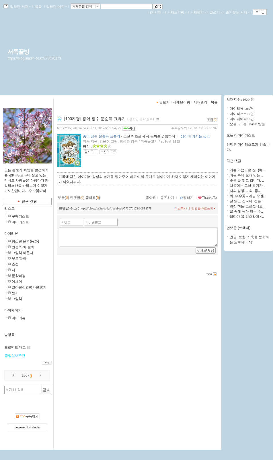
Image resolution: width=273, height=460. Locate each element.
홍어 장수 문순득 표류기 (101, 136)
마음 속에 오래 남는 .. (246, 175)
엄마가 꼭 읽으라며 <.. (247, 217)
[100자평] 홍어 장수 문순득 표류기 (95, 118)
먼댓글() (77, 198)
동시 (15, 293)
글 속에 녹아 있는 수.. (246, 211)
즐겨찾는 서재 (237, 12)
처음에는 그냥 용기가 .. (248, 186)
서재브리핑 (177, 12)
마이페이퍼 (13, 310)
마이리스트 (20, 222)
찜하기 (187, 198)
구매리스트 (20, 216)
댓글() (212, 120)
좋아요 (151, 198)
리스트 (9, 209)
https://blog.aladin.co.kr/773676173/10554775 (89, 128)
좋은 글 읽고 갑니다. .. (247, 180)
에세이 (17, 282)
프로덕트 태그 (15, 347)
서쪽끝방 (18, 52)
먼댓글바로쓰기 (204, 208)
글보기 (164, 102)
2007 (26, 376)
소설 (15, 264)
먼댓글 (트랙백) (238, 228)
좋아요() (92, 198)
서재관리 (198, 12)
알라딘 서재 (20, 7)
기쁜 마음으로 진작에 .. (248, 170)
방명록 (9, 335)
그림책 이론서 (22, 253)
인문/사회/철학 (23, 247)
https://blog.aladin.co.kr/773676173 (34, 58)
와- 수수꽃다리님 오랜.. (248, 196)
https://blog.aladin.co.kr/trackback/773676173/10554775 (115, 208)
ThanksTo (207, 198)
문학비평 (19, 276)
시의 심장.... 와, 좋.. (245, 191)
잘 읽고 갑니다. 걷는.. (246, 201)
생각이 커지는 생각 (195, 136)
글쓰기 (216, 12)
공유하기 (167, 198)
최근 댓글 (234, 161)
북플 (38, 7)
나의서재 (156, 12)
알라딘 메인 (56, 7)
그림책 (17, 299)
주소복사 (180, 208)
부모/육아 (19, 259)
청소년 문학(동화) (25, 241)
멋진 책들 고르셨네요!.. (248, 206)
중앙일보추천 (15, 356)
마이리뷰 (11, 234)
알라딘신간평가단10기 (29, 287)
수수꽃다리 (179, 128)
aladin (36, 427)
